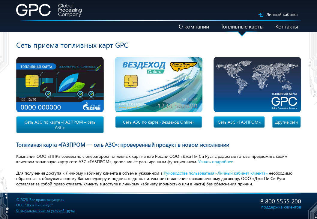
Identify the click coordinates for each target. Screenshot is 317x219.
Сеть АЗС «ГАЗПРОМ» (239, 122)
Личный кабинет (282, 14)
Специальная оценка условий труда (45, 210)
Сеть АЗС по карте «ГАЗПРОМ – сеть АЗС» (60, 124)
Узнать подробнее (215, 161)
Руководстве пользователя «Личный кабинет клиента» (216, 173)
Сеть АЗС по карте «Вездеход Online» (158, 122)
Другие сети (286, 122)
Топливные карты (242, 26)
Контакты (286, 26)
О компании (194, 26)
